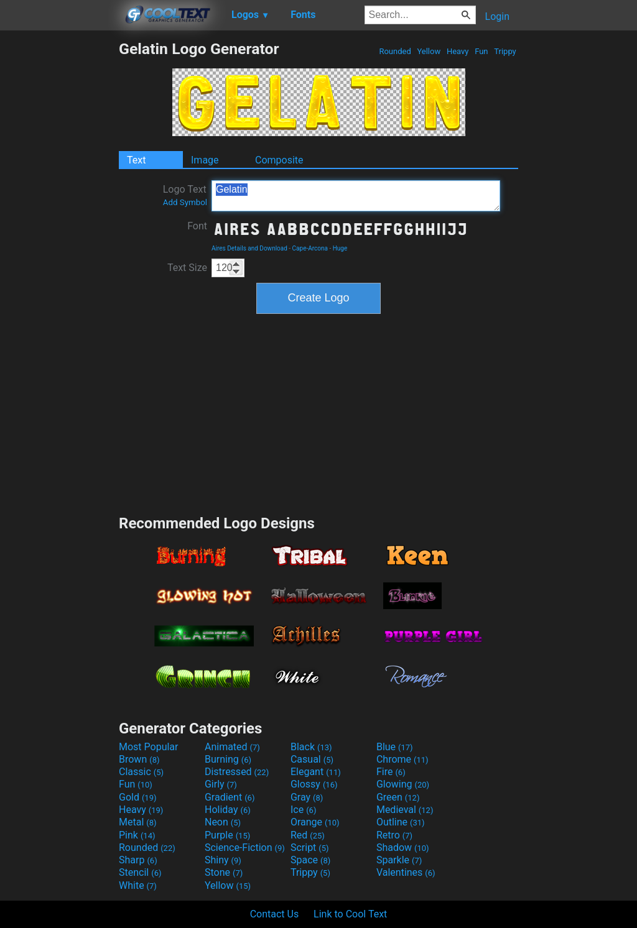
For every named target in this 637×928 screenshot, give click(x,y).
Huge (340, 248)
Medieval (405, 809)
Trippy (505, 51)
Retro (394, 835)
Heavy (458, 51)
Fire (391, 772)
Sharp (138, 860)
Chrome (402, 759)
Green (398, 797)
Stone (224, 872)
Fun (481, 51)
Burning (228, 759)
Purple (227, 835)
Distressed (237, 772)
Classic (141, 772)
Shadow (402, 847)
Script (310, 847)
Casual (312, 759)
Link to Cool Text (350, 914)
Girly (221, 784)
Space (310, 860)
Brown (139, 759)
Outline (400, 822)
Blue (394, 747)
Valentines (405, 872)
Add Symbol (185, 202)
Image (205, 160)
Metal (138, 822)
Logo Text (185, 195)
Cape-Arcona (310, 248)
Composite (279, 160)
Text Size (187, 267)
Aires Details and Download (249, 248)
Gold (138, 797)
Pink (137, 835)
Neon (223, 822)
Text (136, 160)
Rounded (395, 51)
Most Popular (149, 747)
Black (311, 747)
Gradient (229, 797)
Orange (315, 822)
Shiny (223, 860)
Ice (303, 809)
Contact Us (274, 914)
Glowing (402, 784)
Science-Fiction (245, 847)
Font (197, 226)
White (138, 885)
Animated (232, 747)
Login (497, 16)
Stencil (140, 872)
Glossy (314, 784)
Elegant (316, 772)
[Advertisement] (59, 226)
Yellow (428, 51)
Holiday (228, 809)
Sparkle (399, 860)
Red (308, 835)
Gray (307, 797)
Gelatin (356, 195)
